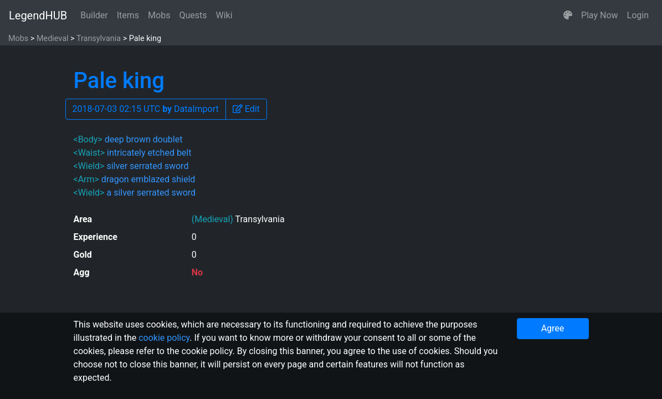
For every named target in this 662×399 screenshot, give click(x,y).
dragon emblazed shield (148, 179)
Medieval (53, 38)
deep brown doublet (144, 139)
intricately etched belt (149, 152)
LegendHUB (38, 15)
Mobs (159, 15)
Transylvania (98, 38)
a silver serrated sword (151, 192)
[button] (568, 15)
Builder (94, 15)
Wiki (224, 15)
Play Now (599, 15)
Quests (193, 15)
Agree (553, 328)
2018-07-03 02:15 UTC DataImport (146, 109)
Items (128, 15)
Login (638, 15)
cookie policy (163, 337)
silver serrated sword (147, 166)
